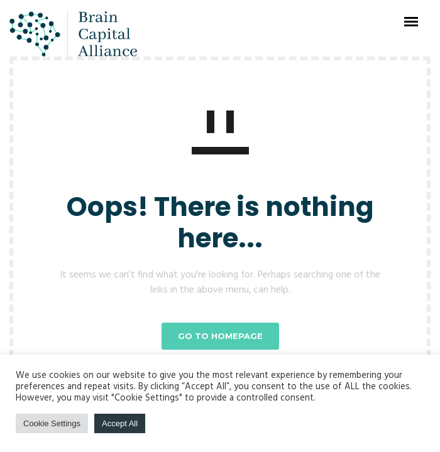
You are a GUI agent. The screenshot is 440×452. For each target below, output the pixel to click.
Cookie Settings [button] (51, 423)
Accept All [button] (120, 423)
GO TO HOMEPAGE (220, 336)
